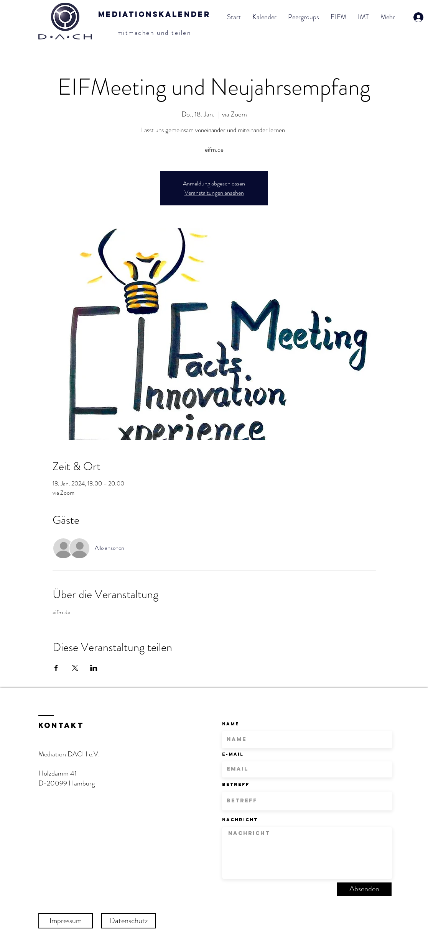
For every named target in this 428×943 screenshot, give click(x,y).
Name (230, 724)
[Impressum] (65, 920)
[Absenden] (364, 889)
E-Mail (233, 754)
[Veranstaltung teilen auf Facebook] (56, 668)
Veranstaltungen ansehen (214, 192)
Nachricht (240, 820)
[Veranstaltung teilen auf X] (75, 668)
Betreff (236, 784)
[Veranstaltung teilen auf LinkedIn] (93, 668)
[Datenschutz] (128, 920)
